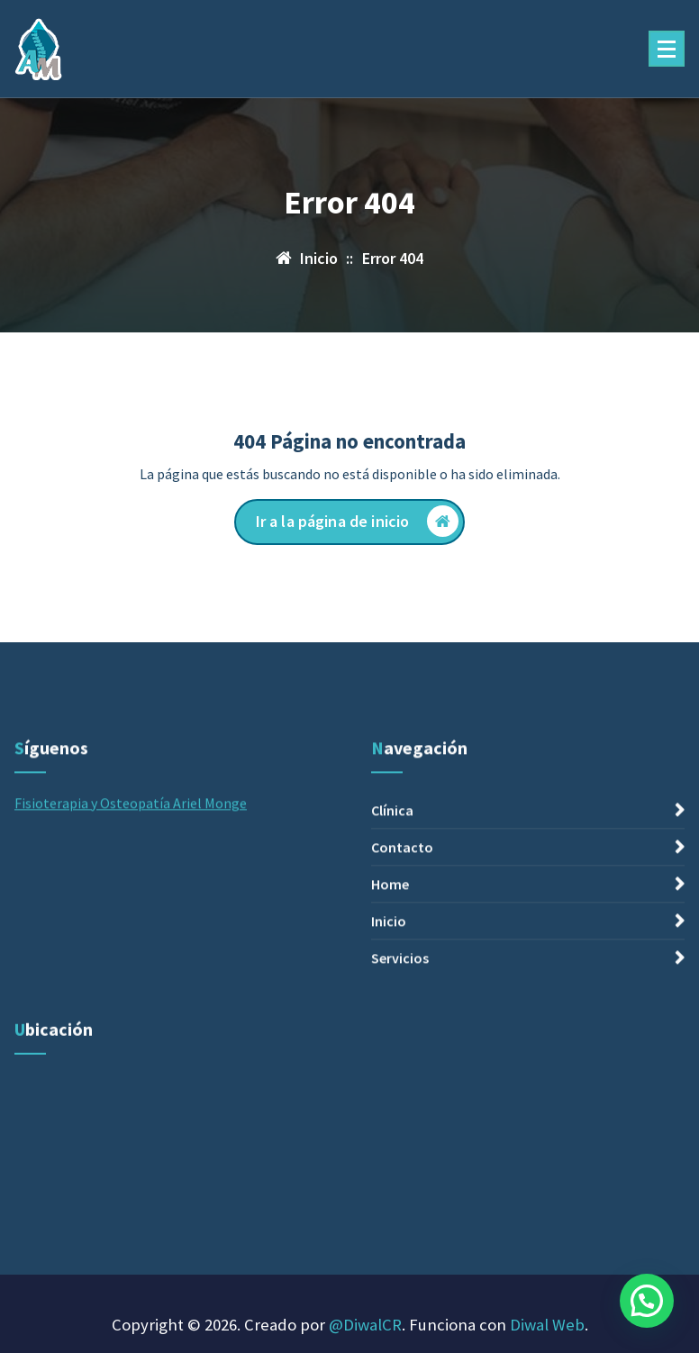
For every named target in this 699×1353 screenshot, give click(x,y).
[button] (647, 1301)
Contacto (402, 958)
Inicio (388, 1032)
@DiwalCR (365, 1324)
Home (390, 995)
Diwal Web (547, 1324)
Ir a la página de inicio (357, 521)
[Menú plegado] (667, 49)
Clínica (392, 922)
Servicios (400, 1069)
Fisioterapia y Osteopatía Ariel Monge (130, 914)
